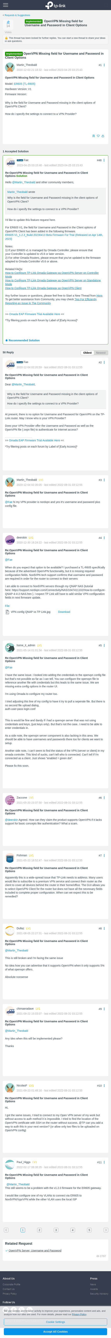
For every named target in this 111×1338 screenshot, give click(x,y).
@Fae (8, 502)
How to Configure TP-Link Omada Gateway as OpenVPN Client (43, 288)
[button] (102, 135)
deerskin (22, 537)
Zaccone (22, 797)
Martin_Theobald (27, 64)
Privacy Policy (10, 1293)
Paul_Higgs (24, 1162)
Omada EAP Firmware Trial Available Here (34, 314)
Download (64, 611)
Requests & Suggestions (17, 15)
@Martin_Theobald (23, 182)
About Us (9, 1278)
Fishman (22, 855)
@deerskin (11, 819)
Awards (94, 1289)
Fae (26, 160)
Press (93, 1278)
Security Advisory (99, 1293)
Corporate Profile (11, 1284)
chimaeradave (25, 1008)
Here (99, 295)
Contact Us (9, 1289)
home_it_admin (26, 645)
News (93, 1284)
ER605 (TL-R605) (24, 83)
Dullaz (20, 928)
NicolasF (22, 1085)
